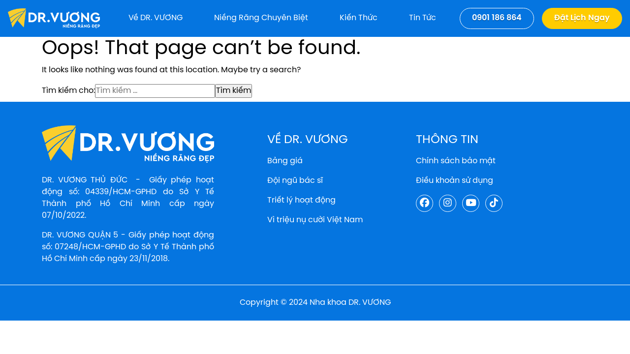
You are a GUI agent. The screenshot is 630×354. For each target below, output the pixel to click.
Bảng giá (285, 161)
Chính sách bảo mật (456, 161)
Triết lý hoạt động (301, 200)
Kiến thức (359, 18)
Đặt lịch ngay (582, 18)
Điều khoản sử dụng (454, 181)
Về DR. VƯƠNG (155, 18)
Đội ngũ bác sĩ (295, 181)
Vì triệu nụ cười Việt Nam (315, 220)
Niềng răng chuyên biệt (261, 18)
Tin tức (422, 18)
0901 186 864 (497, 18)
